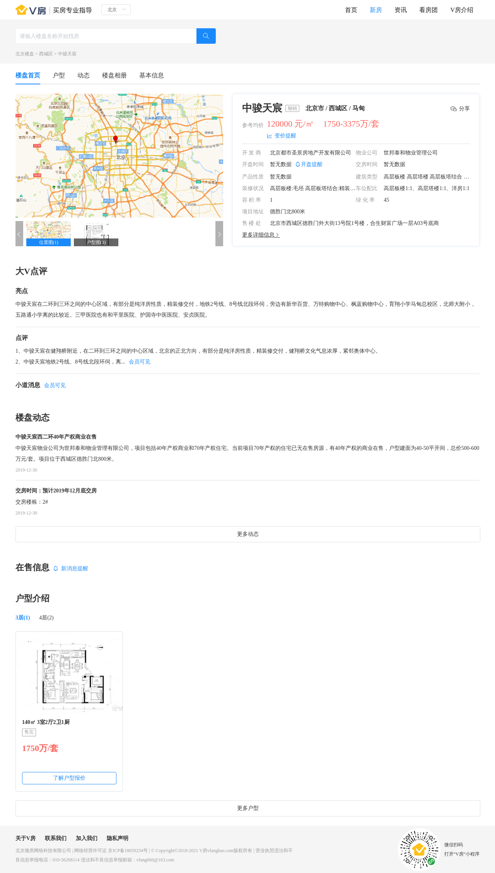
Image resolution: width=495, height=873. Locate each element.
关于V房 (25, 838)
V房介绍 (461, 10)
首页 (351, 10)
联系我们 (56, 838)
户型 (59, 75)
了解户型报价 (69, 778)
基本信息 (151, 75)
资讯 (400, 10)
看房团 (428, 10)
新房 (376, 10)
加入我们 (86, 838)
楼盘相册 (114, 75)
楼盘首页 (27, 75)
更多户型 (248, 808)
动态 (83, 75)
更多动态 (248, 534)
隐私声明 (117, 838)
